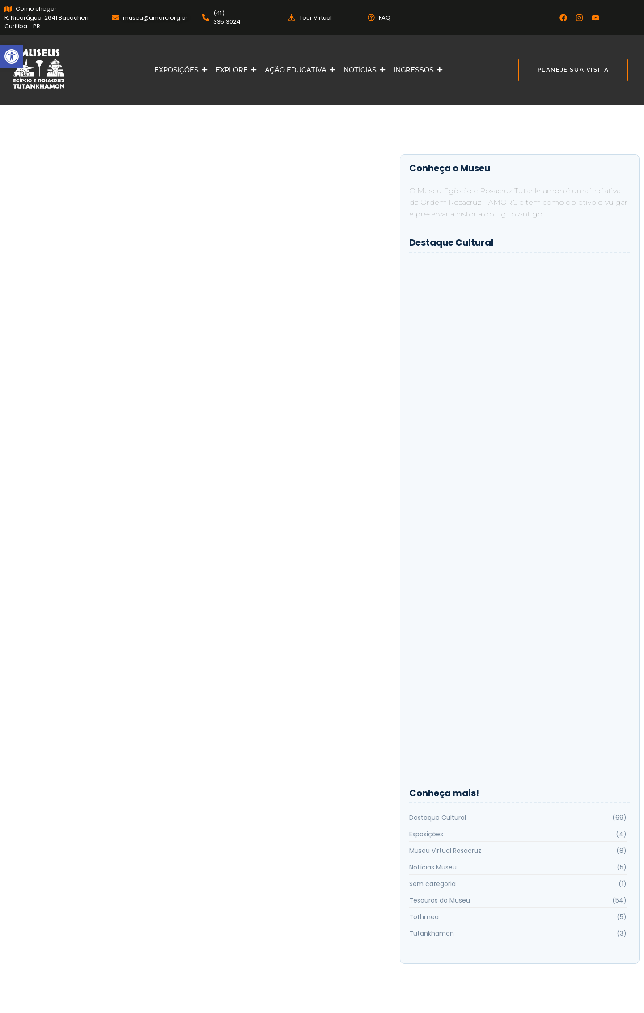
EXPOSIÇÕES (178, 70)
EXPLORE (233, 70)
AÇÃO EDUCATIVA (297, 70)
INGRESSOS (415, 70)
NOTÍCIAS (361, 70)
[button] (11, 56)
